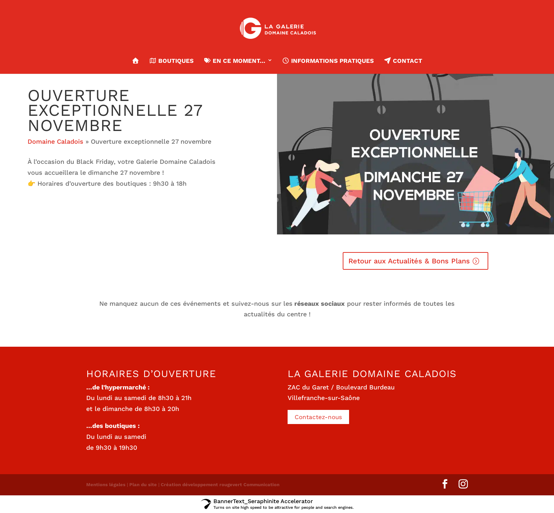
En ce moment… (234, 61)
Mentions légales (105, 484)
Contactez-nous (318, 416)
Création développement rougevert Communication (220, 484)
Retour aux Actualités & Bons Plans (409, 261)
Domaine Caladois (55, 141)
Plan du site (143, 484)
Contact (403, 61)
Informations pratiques (328, 61)
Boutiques (171, 61)
